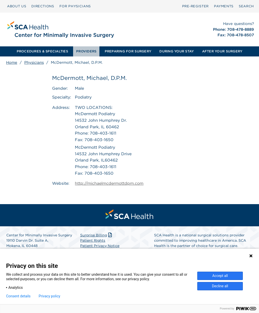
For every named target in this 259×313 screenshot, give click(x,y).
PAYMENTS (223, 6)
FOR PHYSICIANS (75, 6)
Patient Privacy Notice (99, 246)
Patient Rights (92, 240)
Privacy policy (49, 296)
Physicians (34, 62)
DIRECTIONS (42, 6)
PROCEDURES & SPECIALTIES (42, 51)
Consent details (18, 296)
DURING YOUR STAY (176, 51)
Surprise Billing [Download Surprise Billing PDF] (96, 235)
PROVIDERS (86, 51)
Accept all (220, 276)
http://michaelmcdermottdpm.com (109, 183)
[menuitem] (16, 6)
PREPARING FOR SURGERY (128, 51)
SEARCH (246, 6)
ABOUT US (16, 6)
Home (11, 62)
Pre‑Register (195, 6)
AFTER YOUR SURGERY (222, 51)
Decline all (220, 286)
